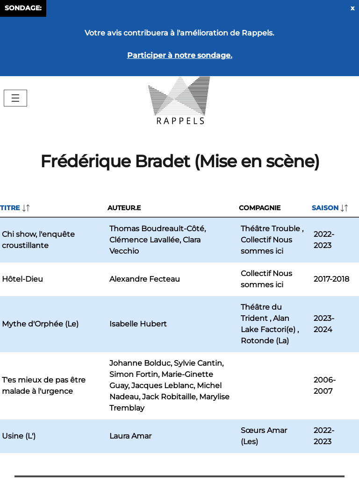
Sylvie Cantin (198, 363)
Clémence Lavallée (144, 239)
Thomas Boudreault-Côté (156, 228)
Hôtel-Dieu (22, 279)
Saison (325, 208)
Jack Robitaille (169, 396)
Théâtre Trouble (270, 228)
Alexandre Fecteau (144, 279)
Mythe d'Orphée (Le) (40, 323)
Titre (10, 208)
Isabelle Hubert (138, 323)
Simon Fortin (133, 374)
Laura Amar (130, 436)
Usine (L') (19, 436)
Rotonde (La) (265, 340)
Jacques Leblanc (162, 385)
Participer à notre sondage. (179, 55)
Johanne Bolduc (140, 363)
